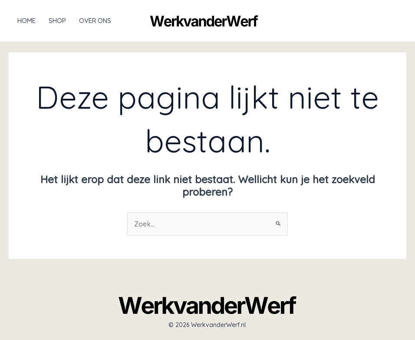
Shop (57, 20)
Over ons (95, 20)
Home (26, 20)
